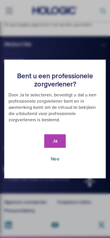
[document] (55, 119)
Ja (55, 141)
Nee (55, 159)
